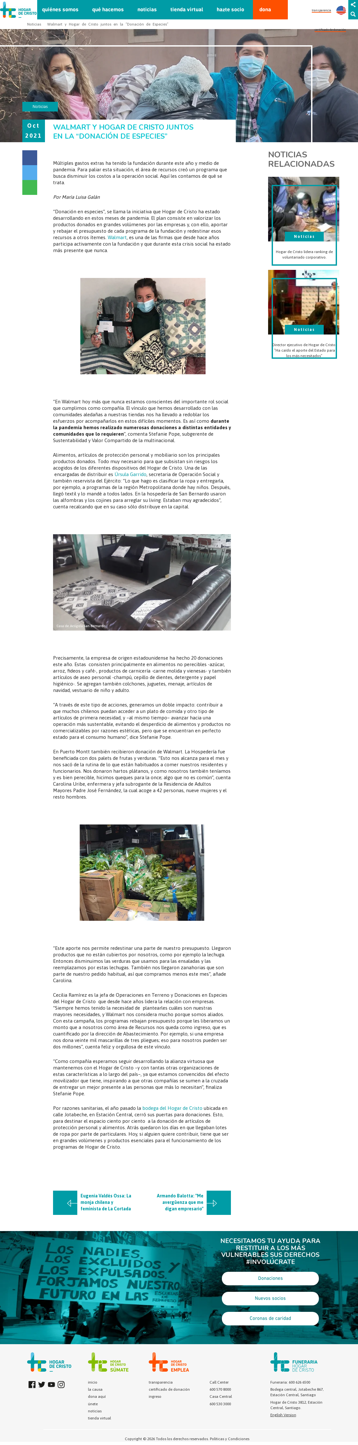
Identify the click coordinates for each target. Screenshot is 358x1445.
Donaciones (270, 1278)
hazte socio (230, 10)
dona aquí (97, 1396)
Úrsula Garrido (130, 474)
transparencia (321, 10)
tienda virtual (186, 10)
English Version (283, 1415)
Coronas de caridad (270, 1318)
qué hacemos (108, 10)
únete (93, 1404)
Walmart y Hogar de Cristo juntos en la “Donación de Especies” (107, 24)
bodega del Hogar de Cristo (172, 1108)
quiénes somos (60, 10)
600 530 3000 (220, 1404)
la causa (95, 1389)
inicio (92, 1382)
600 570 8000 (220, 1389)
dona (265, 10)
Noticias (34, 24)
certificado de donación (330, 29)
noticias (147, 10)
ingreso (155, 1396)
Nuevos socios (270, 1298)
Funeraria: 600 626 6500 (290, 1382)
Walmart (117, 237)
